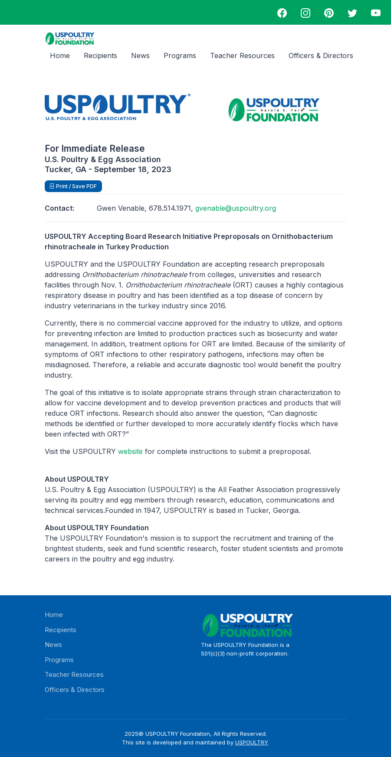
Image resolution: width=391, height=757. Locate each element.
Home (60, 55)
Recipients (100, 55)
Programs (180, 55)
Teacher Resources (242, 55)
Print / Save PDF (76, 186)
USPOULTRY (251, 742)
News (140, 55)
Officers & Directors (321, 55)
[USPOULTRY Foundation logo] (70, 38)
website (130, 451)
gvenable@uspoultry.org (235, 208)
